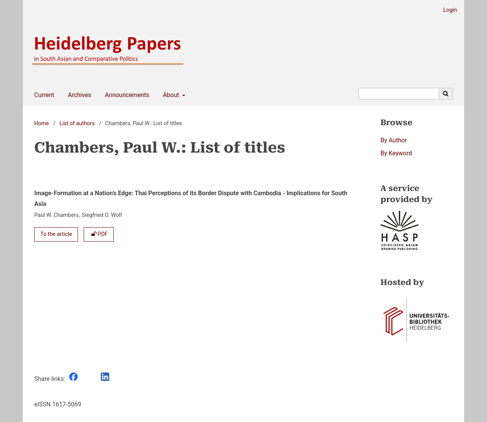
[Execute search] (446, 93)
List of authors (77, 123)
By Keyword (396, 153)
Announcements (126, 95)
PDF (99, 234)
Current (42, 95)
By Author (393, 140)
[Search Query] (398, 93)
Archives (78, 95)
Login (447, 10)
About (170, 95)
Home (41, 123)
